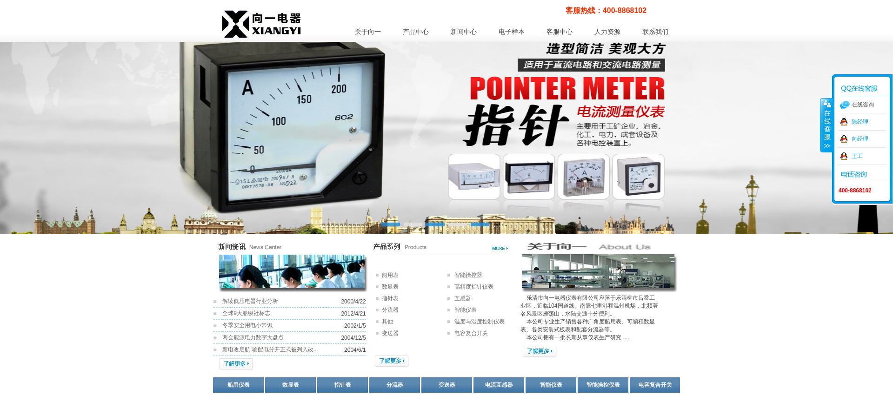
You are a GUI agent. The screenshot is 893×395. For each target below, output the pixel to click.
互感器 (462, 298)
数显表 (390, 286)
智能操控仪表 (603, 385)
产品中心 (416, 31)
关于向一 (368, 31)
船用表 (390, 275)
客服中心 (559, 31)
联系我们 (655, 31)
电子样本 (512, 31)
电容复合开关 (655, 385)
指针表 (390, 298)
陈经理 (860, 121)
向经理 (860, 139)
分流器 (390, 310)
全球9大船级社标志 (246, 313)
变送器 (447, 385)
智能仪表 (465, 310)
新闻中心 (464, 31)
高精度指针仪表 (473, 286)
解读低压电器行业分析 (250, 301)
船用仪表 (238, 385)
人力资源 (607, 31)
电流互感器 (499, 385)
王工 (857, 156)
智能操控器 (468, 275)
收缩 (826, 125)
